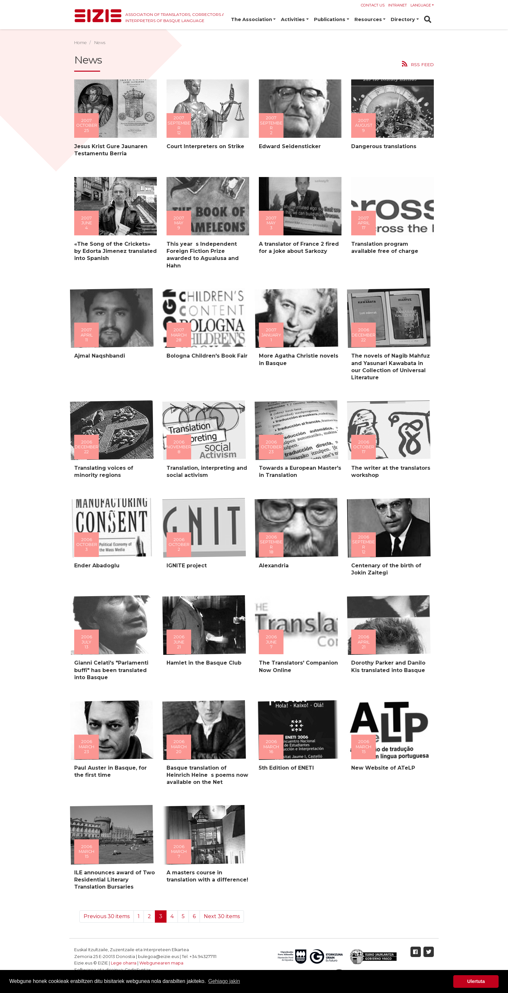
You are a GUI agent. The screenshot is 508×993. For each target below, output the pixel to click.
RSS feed (422, 64)
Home (80, 42)
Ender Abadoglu (97, 565)
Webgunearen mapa (161, 963)
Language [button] (420, 5)
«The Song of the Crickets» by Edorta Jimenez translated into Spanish (115, 251)
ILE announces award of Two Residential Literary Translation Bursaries (114, 879)
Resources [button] (368, 19)
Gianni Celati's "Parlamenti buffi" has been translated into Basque (111, 670)
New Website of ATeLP (383, 768)
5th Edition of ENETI (286, 768)
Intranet (397, 5)
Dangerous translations (383, 146)
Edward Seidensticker (290, 146)
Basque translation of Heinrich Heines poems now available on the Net (207, 775)
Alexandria (274, 565)
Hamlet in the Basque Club (204, 663)
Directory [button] (403, 19)
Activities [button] (293, 19)
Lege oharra (123, 963)
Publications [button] (329, 19)
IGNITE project (187, 565)
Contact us (373, 5)
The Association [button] (251, 19)
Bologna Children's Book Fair (207, 356)
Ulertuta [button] (476, 981)
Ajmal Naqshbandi (99, 356)
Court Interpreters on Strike (205, 146)
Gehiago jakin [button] (224, 981)
